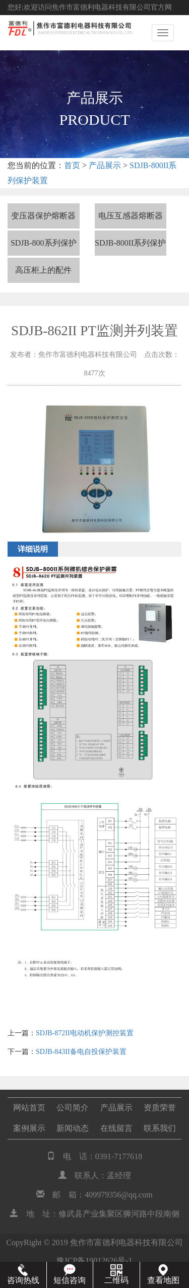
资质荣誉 (160, 1107)
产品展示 (105, 165)
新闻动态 (72, 1128)
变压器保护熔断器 (43, 215)
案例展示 (29, 1128)
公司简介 (72, 1107)
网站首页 (29, 1107)
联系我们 (160, 1128)
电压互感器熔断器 (130, 215)
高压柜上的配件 (43, 270)
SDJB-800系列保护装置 (44, 247)
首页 (72, 165)
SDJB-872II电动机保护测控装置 (85, 1033)
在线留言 (116, 1128)
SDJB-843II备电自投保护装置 (81, 1051)
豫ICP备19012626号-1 (94, 1260)
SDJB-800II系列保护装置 (130, 247)
